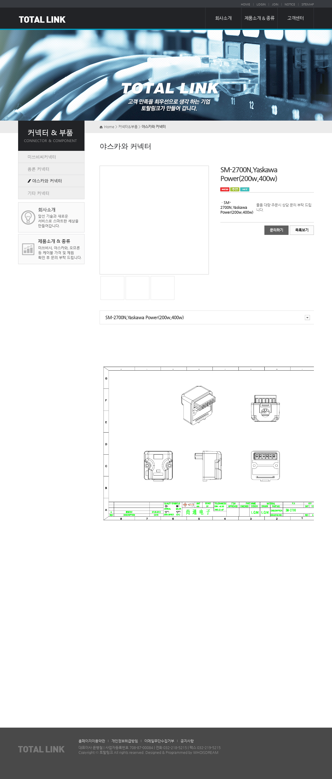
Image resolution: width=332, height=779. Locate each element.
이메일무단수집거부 (159, 741)
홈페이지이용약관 (91, 741)
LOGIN (261, 4)
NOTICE (290, 4)
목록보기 (301, 230)
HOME (245, 4)
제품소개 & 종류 (259, 18)
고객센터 (295, 18)
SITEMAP (308, 4)
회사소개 (223, 18)
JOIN (275, 4)
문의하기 (276, 230)
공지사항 (187, 741)
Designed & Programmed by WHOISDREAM (182, 752)
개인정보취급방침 (124, 741)
